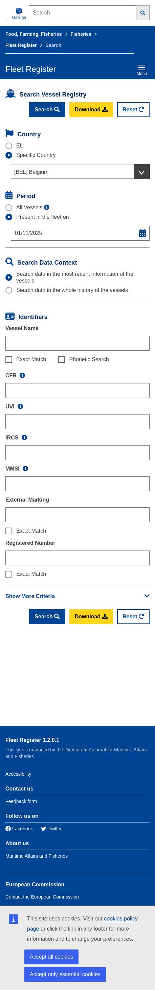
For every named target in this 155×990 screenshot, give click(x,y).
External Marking (27, 500)
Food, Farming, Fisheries (33, 34)
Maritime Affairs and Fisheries (36, 856)
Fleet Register (21, 45)
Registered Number (30, 543)
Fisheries (80, 34)
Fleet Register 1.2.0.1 (32, 740)
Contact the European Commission (42, 897)
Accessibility (18, 774)
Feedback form (21, 801)
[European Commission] (7, 19)
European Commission (34, 884)
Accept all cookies (51, 957)
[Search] (143, 12)
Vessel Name (22, 328)
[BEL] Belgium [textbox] (31, 172)
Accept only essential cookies (65, 974)
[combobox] (80, 171)
